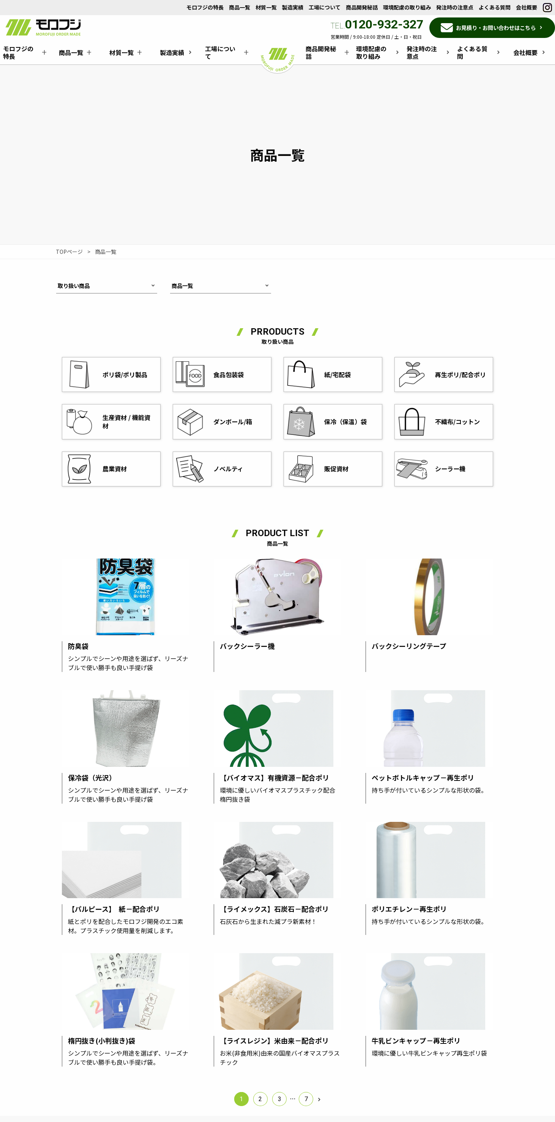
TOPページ (69, 251)
